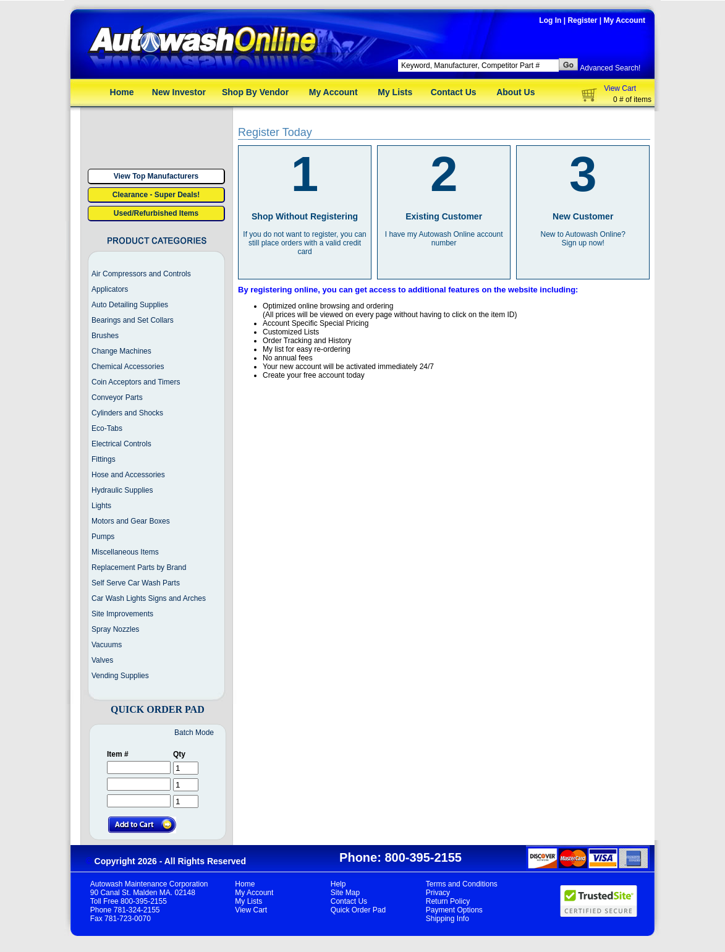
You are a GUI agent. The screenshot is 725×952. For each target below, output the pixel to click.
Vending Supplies (120, 675)
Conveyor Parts (117, 397)
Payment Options (454, 910)
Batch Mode (194, 732)
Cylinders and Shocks (127, 413)
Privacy (438, 892)
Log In (550, 20)
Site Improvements (122, 614)
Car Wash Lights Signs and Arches (148, 598)
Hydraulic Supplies (122, 490)
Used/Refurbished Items (156, 213)
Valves (102, 660)
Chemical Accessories (127, 366)
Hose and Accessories (128, 474)
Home (122, 92)
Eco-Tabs (106, 428)
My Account (624, 20)
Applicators (109, 289)
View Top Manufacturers (156, 176)
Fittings (103, 459)
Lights (101, 505)
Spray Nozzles (115, 629)
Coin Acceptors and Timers (135, 382)
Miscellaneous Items (125, 552)
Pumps (102, 536)
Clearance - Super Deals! (156, 194)
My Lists (395, 92)
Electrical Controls (121, 444)
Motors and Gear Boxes (130, 521)
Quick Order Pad (358, 910)
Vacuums (106, 644)
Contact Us (454, 92)
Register (582, 20)
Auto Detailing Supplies (129, 304)
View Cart (620, 88)
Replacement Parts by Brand (138, 567)
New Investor (179, 92)
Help (338, 884)
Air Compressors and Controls (141, 274)
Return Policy (448, 901)
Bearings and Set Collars (132, 320)
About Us (515, 92)
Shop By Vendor (255, 92)
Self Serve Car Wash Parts (135, 583)
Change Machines (121, 351)
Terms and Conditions (462, 884)
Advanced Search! (610, 68)
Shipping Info (447, 918)
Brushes (105, 335)
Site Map (345, 892)
